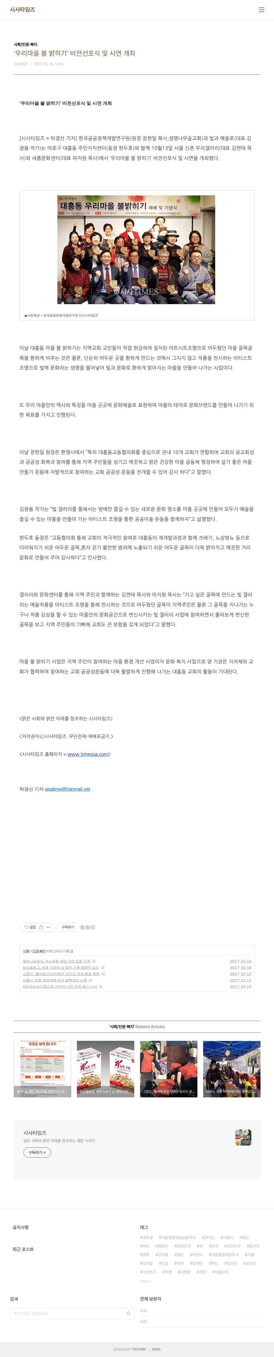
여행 (168, 1272)
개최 (202, 1272)
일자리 (254, 1246)
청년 (245, 1237)
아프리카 (233, 1246)
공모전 (251, 1263)
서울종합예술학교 (225, 1254)
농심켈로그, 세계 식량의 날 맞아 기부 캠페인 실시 (61, 968)
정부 (180, 1263)
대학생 (147, 1237)
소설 (164, 1263)
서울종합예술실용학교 (178, 1237)
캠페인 (163, 1246)
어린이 (197, 1254)
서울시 (228, 1237)
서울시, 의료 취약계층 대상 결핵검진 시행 (55, 980)
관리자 (156, 1350)
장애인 (197, 1263)
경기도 (209, 1237)
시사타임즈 (22, 9)
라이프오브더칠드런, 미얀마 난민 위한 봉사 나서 (60, 987)
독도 (214, 1263)
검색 (128, 1313)
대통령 (185, 1272)
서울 (250, 1254)
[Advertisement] (137, 858)
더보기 (144, 1281)
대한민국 (184, 1246)
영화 (145, 1254)
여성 (145, 1246)
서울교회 (221, 1272)
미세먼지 (149, 1272)
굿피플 (163, 1254)
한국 (214, 1246)
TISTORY (139, 1350)
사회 (26, 951)
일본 (180, 1254)
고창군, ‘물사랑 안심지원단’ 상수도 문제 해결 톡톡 (61, 974)
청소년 (232, 1263)
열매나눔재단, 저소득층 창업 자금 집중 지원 (56, 961)
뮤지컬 (147, 1263)
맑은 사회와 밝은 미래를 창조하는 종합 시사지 (59, 1140)
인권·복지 (38, 951)
